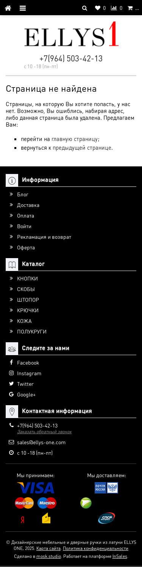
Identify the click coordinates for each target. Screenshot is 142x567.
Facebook (28, 362)
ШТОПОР (28, 299)
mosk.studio (48, 556)
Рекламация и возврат (44, 236)
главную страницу (74, 139)
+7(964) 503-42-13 (71, 58)
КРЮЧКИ (28, 310)
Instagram (29, 373)
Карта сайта (48, 548)
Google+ (26, 394)
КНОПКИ (27, 278)
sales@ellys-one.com (41, 442)
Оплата (25, 215)
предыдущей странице (82, 147)
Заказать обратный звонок (44, 431)
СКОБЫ (26, 288)
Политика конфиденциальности (95, 548)
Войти (24, 225)
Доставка (28, 204)
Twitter (25, 383)
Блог (22, 194)
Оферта (26, 247)
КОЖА (24, 320)
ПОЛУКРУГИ (32, 331)
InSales (119, 556)
